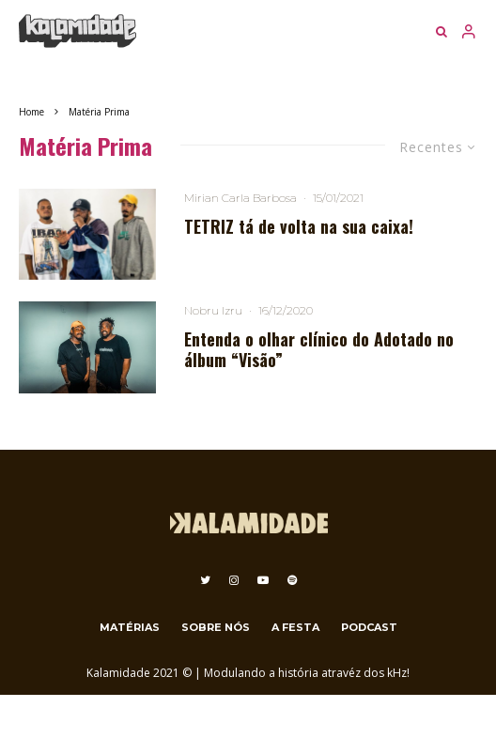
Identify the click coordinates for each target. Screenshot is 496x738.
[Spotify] (292, 580)
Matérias (130, 627)
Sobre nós (215, 627)
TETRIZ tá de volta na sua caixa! (298, 227)
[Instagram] (234, 580)
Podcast (369, 627)
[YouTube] (263, 580)
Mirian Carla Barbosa (240, 198)
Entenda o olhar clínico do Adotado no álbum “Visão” (319, 350)
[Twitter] (205, 580)
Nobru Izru (213, 310)
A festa (295, 627)
